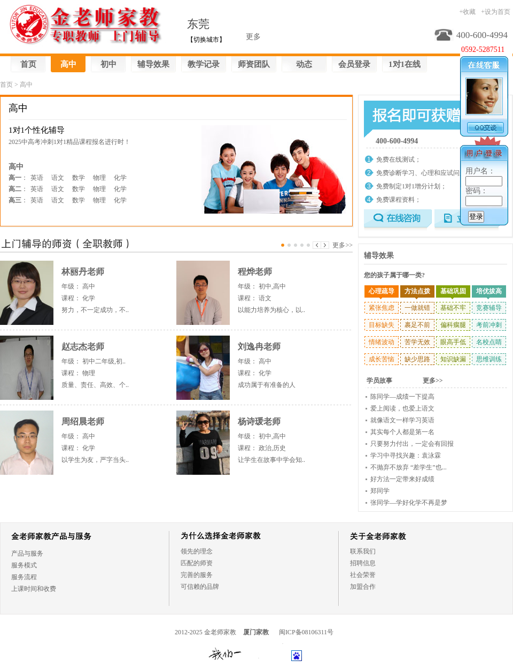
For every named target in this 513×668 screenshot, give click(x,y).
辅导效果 (153, 64)
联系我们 (363, 551)
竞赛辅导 (489, 308)
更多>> (342, 245)
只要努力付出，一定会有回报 (412, 443)
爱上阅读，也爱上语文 (402, 408)
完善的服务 (197, 575)
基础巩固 (453, 291)
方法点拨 (417, 291)
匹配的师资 (197, 563)
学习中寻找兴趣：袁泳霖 (405, 455)
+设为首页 (495, 12)
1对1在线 (404, 64)
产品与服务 (27, 553)
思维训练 (489, 359)
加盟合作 (363, 586)
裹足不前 (417, 325)
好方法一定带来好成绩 (402, 479)
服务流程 (24, 577)
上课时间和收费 (33, 589)
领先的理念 (197, 551)
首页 (28, 64)
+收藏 (467, 12)
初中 (108, 64)
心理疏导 (381, 291)
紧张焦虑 (381, 308)
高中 (68, 64)
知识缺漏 (453, 359)
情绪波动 (381, 342)
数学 (78, 177)
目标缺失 (381, 325)
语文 (57, 177)
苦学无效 (417, 342)
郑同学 (380, 491)
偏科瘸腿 (453, 325)
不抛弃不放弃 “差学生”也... (408, 467)
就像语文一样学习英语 (402, 420)
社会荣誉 (363, 575)
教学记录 (204, 64)
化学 (120, 177)
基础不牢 (453, 308)
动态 (304, 64)
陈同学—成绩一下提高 (402, 396)
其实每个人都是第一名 (402, 432)
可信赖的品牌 (200, 586)
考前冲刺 (489, 325)
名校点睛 (489, 342)
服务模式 (24, 565)
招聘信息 (363, 563)
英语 (36, 177)
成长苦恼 (381, 359)
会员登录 (354, 64)
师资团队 (254, 64)
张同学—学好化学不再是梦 (408, 502)
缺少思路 (417, 359)
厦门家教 (256, 632)
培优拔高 (489, 291)
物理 (99, 177)
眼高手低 (453, 342)
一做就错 (417, 308)
